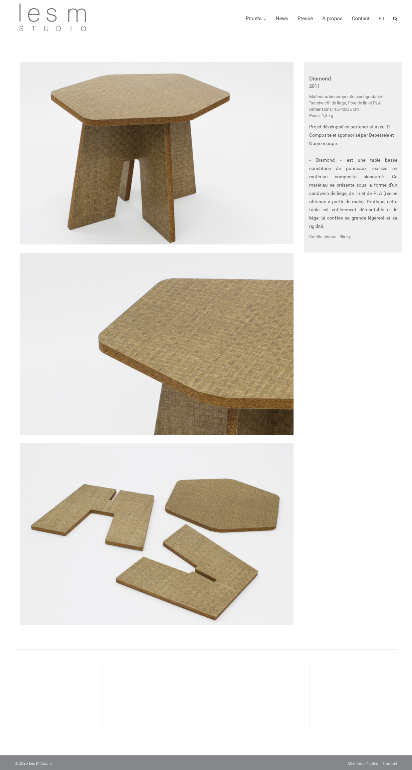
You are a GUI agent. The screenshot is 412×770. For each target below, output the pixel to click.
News (282, 19)
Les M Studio (40, 763)
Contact (360, 19)
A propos (332, 19)
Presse (305, 19)
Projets (254, 19)
